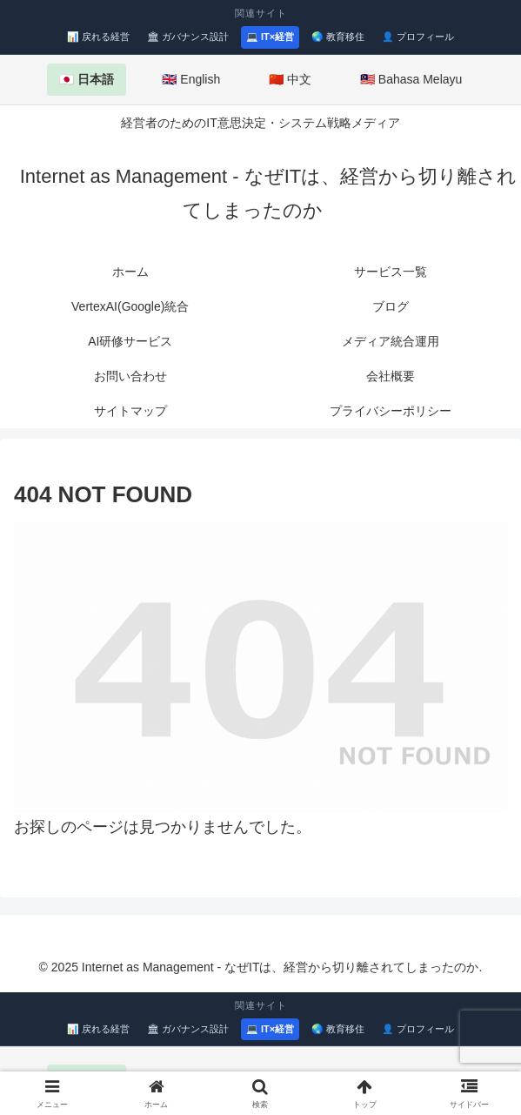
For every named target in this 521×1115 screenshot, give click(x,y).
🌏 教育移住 (337, 36)
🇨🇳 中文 (290, 79)
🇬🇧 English (191, 79)
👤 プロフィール (418, 36)
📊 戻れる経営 (98, 36)
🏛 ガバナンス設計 (188, 36)
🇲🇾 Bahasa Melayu (411, 79)
